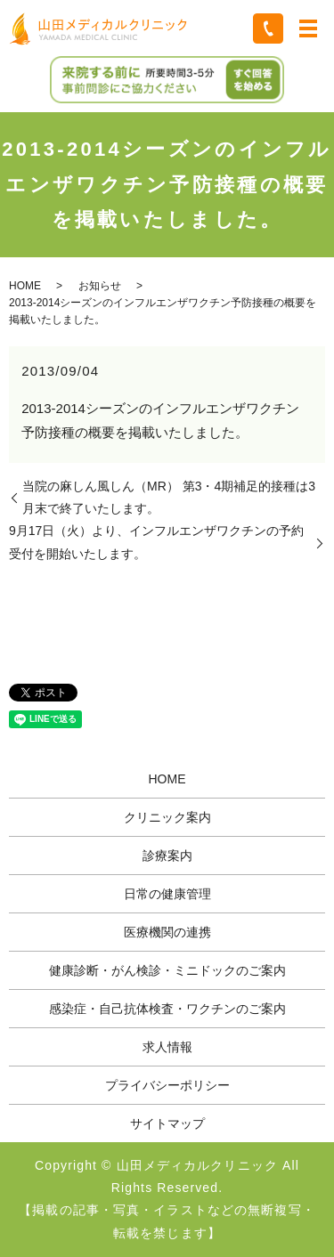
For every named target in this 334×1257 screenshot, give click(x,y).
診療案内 (167, 855)
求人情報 (167, 1047)
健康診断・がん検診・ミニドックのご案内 (167, 970)
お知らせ (99, 286)
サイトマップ (167, 1123)
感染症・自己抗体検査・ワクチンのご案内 (167, 1009)
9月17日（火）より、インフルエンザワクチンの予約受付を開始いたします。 (156, 541)
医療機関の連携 (167, 932)
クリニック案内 (167, 817)
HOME (25, 286)
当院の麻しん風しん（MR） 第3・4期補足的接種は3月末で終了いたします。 (168, 497)
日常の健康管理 (167, 894)
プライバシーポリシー (167, 1085)
